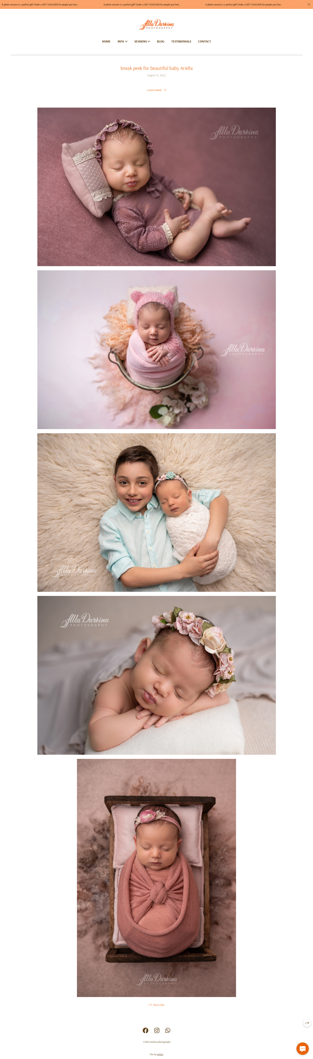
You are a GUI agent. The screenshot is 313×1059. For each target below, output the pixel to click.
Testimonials (181, 41)
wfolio (160, 1055)
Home (106, 41)
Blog (160, 41)
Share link (158, 1006)
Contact (204, 41)
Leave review (154, 90)
